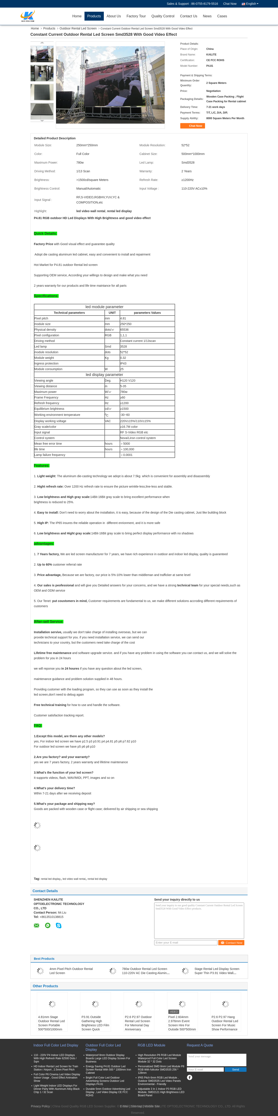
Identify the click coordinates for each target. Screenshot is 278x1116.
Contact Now (231, 942)
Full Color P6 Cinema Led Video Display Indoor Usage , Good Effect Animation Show (57, 1077)
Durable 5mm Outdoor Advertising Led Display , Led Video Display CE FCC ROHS (108, 1092)
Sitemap (136, 1106)
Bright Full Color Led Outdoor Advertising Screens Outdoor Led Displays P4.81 (105, 1081)
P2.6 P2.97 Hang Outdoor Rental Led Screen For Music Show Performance (225, 1023)
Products (94, 16)
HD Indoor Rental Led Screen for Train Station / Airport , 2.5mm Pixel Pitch (56, 1068)
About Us (114, 16)
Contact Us (188, 16)
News (207, 16)
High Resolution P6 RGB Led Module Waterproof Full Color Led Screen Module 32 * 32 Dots (159, 1058)
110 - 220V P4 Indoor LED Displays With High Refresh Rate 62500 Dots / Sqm (55, 1058)
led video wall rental (74, 878)
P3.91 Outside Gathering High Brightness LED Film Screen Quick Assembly (95, 1025)
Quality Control (162, 16)
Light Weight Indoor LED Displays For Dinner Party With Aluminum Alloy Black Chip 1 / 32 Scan (56, 1089)
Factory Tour (136, 16)
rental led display (50, 878)
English (252, 3)
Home (77, 16)
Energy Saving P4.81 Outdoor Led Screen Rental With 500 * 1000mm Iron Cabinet (108, 1069)
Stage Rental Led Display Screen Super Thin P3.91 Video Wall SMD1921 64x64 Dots (217, 973)
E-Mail (124, 1106)
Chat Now (230, 3)
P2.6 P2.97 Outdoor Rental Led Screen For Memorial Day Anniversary (138, 1023)
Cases (222, 16)
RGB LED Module (151, 1045)
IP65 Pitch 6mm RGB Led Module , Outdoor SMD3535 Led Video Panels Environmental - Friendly (159, 1081)
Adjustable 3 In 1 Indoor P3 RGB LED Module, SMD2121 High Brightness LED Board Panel (161, 1092)
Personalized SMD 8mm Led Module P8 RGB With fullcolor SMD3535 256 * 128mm (161, 1069)
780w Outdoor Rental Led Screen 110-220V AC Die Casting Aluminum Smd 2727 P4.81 (146, 973)
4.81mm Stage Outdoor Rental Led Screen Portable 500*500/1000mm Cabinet (51, 1025)
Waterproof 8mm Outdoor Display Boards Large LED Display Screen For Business (108, 1058)
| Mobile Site (151, 1106)
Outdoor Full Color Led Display (103, 1047)
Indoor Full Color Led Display (55, 1045)
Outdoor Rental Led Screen (78, 28)
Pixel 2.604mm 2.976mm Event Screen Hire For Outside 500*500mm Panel (182, 1025)
